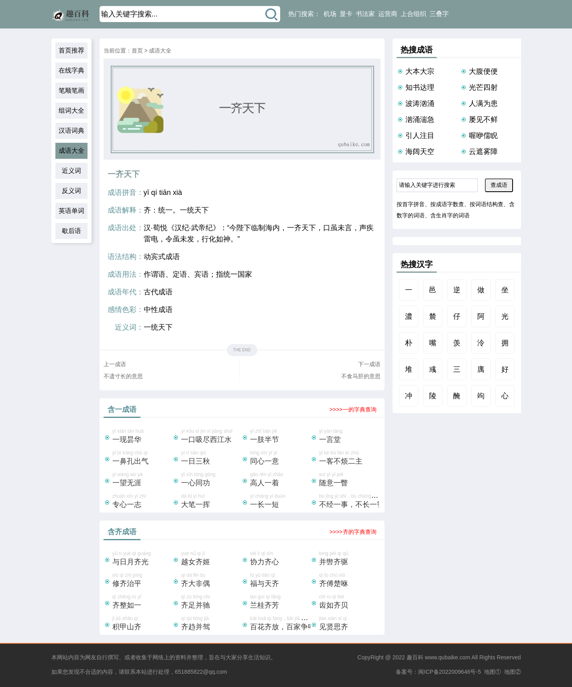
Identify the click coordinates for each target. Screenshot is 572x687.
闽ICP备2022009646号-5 (449, 672)
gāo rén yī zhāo (280, 480)
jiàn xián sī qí (349, 624)
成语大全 (71, 150)
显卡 (346, 13)
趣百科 (415, 657)
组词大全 (71, 110)
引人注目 (419, 136)
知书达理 (419, 87)
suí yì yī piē (349, 480)
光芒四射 (483, 87)
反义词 (71, 190)
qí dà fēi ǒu (211, 580)
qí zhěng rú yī (142, 602)
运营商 (387, 13)
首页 (137, 50)
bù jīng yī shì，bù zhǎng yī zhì (351, 501)
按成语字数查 (447, 204)
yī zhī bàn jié (280, 436)
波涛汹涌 (419, 103)
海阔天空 (419, 152)
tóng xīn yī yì (280, 458)
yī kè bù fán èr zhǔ (349, 458)
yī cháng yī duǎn (280, 501)
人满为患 (483, 103)
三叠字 (439, 13)
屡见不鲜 (483, 120)
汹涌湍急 (419, 120)
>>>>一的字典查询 (353, 409)
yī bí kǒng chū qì (142, 458)
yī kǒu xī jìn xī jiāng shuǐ (211, 436)
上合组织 (413, 13)
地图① (492, 672)
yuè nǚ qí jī (211, 559)
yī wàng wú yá (142, 480)
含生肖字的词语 (450, 215)
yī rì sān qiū (211, 458)
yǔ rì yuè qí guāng (142, 559)
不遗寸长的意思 (123, 376)
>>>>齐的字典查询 (353, 532)
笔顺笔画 (71, 90)
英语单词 (71, 210)
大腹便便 (483, 71)
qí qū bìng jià (211, 624)
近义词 (71, 170)
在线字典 (71, 70)
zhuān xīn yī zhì (142, 501)
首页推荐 (71, 50)
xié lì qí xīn (280, 559)
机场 (330, 13)
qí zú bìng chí (211, 602)
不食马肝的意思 (361, 376)
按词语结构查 (486, 204)
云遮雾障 (483, 152)
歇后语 (71, 230)
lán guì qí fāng (280, 602)
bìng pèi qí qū (349, 559)
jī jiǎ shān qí (142, 624)
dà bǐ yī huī (211, 501)
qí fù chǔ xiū (349, 580)
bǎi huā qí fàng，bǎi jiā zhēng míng (288, 624)
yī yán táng (349, 436)
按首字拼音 (411, 204)
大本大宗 (419, 71)
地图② (512, 672)
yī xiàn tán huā (142, 436)
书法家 (365, 13)
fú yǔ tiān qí (280, 580)
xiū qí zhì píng (142, 580)
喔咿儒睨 (483, 136)
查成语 (499, 185)
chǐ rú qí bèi (349, 602)
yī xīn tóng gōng (211, 480)
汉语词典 (71, 130)
